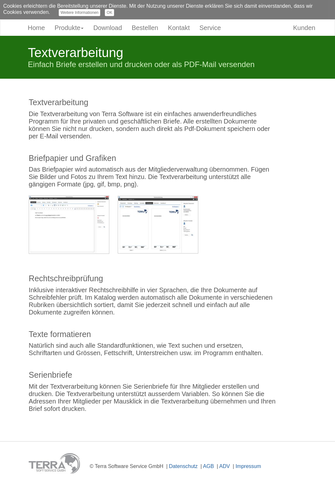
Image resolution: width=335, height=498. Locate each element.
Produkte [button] (69, 27)
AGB (208, 466)
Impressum (248, 466)
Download (107, 27)
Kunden (304, 27)
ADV (224, 466)
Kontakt (179, 27)
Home (36, 27)
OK (109, 12)
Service (210, 27)
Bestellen (145, 27)
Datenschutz (183, 466)
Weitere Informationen (80, 12)
